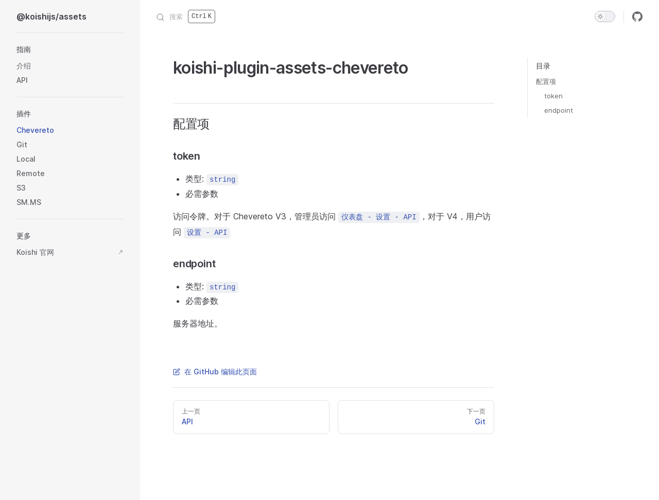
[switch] (605, 16)
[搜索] (186, 17)
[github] (637, 16)
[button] (70, 49)
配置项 (546, 81)
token (553, 96)
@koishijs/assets (51, 16)
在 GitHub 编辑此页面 (215, 371)
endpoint (558, 110)
